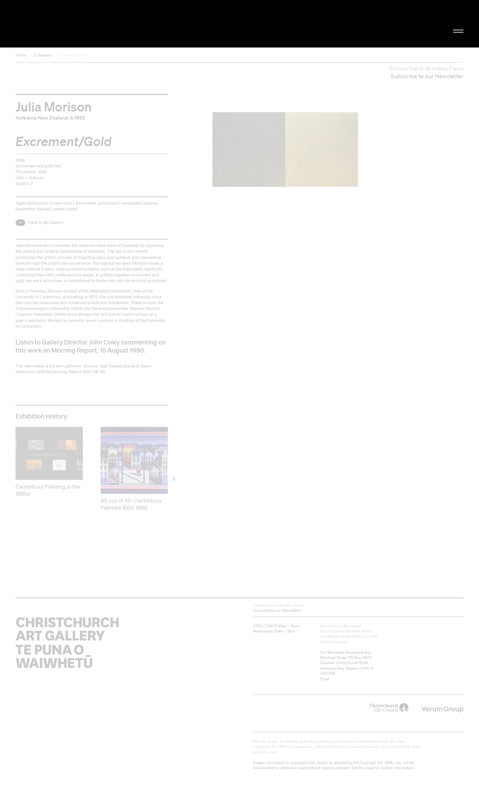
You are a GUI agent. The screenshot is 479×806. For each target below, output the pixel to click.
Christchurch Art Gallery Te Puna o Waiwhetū (84, 23)
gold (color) (108, 203)
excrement (86, 203)
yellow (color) (65, 209)
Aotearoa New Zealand (42, 117)
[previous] (10, 479)
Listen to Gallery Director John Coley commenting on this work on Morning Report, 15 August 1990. (91, 346)
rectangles (131, 203)
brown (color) (61, 203)
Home (21, 55)
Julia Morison (54, 106)
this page (366, 767)
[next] (173, 479)
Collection (42, 55)
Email (325, 679)
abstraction (37, 203)
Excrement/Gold (74, 55)
